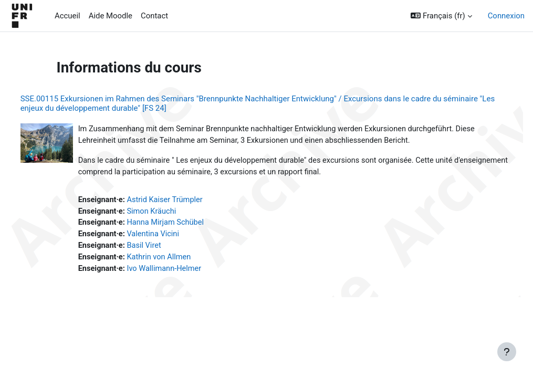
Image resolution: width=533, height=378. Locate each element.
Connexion (506, 15)
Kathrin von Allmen (180, 260)
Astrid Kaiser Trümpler (186, 201)
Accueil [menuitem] (67, 15)
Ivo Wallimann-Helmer (186, 271)
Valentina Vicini (174, 236)
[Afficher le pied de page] (506, 351)
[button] (441, 15)
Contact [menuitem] (154, 15)
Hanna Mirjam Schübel (187, 224)
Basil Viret (165, 248)
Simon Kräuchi (173, 212)
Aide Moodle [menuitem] (110, 15)
